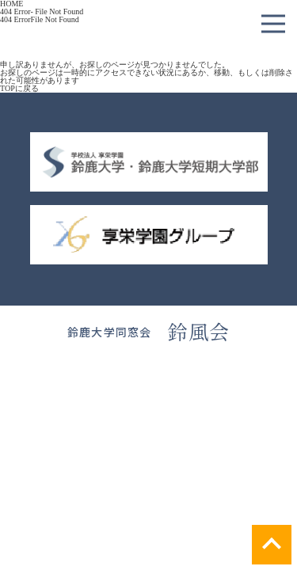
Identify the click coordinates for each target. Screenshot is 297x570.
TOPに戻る (19, 88)
